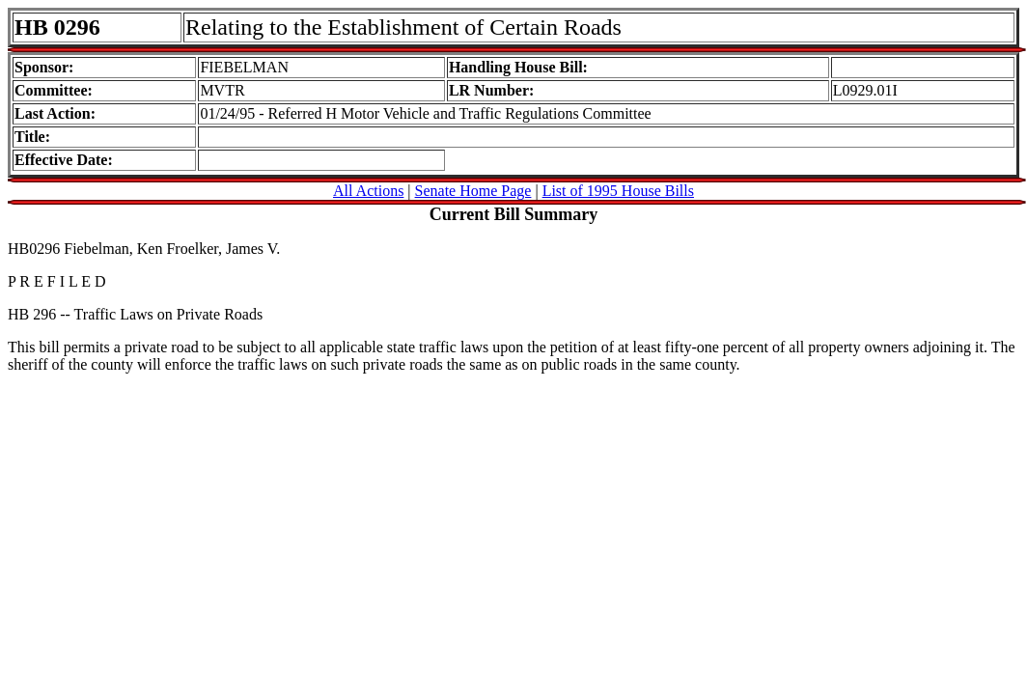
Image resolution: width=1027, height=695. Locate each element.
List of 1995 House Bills (618, 190)
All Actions (368, 190)
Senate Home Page (473, 190)
